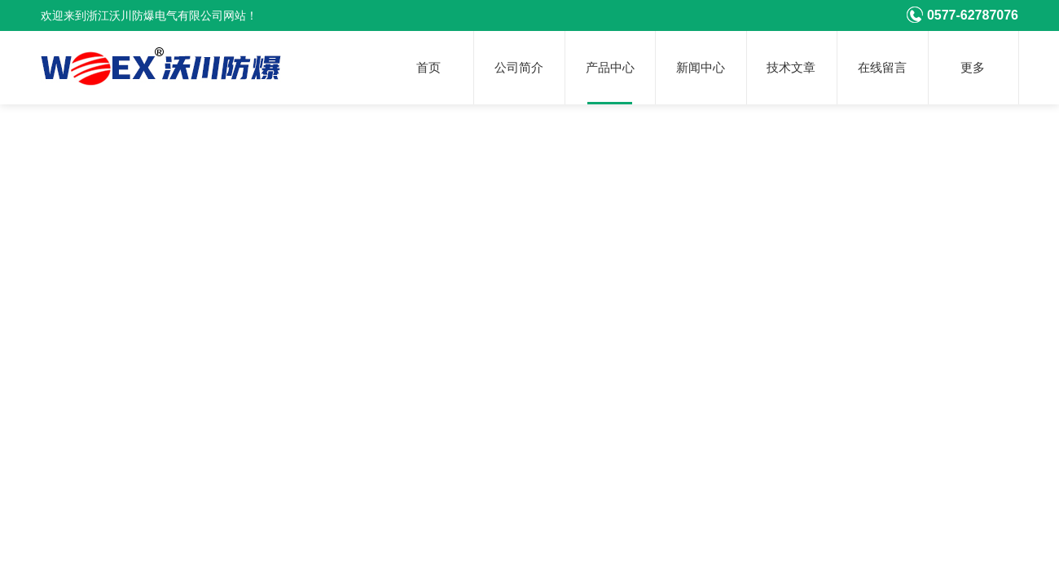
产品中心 (610, 67)
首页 (428, 67)
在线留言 (882, 67)
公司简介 (518, 67)
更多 (972, 67)
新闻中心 (700, 67)
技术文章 (791, 67)
